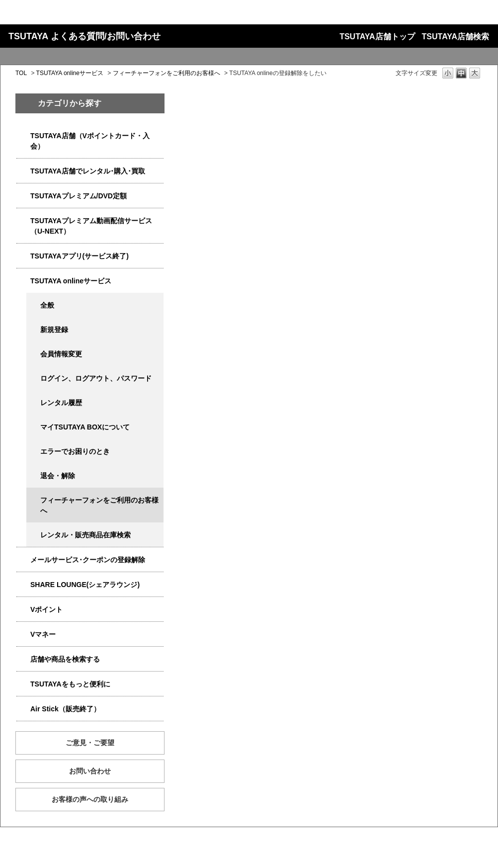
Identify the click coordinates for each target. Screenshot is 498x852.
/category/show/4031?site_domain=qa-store (23, 196)
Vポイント (46, 609)
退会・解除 (57, 476)
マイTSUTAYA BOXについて (85, 427)
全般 (47, 305)
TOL (21, 73)
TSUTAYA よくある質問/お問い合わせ (84, 36)
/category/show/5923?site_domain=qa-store (23, 221)
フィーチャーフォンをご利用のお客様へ (166, 73)
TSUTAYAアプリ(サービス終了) (79, 256)
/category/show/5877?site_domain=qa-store (23, 585)
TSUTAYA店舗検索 (455, 36)
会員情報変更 (61, 354)
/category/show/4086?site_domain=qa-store (23, 659)
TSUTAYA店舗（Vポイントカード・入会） (90, 141)
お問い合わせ (90, 771)
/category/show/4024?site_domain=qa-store (23, 684)
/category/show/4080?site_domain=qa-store (23, 560)
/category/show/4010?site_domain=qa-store (23, 281)
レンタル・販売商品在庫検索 (85, 535)
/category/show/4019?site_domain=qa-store (23, 256)
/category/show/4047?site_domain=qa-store (23, 136)
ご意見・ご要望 (90, 743)
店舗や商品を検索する (65, 659)
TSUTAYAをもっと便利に (70, 684)
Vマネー (43, 634)
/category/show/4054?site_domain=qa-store (23, 171)
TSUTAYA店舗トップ (377, 36)
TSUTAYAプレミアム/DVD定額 (78, 196)
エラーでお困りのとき (75, 451)
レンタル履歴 (61, 403)
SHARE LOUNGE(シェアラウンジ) (85, 585)
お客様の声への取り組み (90, 799)
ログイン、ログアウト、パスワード (96, 378)
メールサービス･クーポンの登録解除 (87, 560)
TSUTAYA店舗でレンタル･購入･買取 (87, 171)
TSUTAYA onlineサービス (69, 73)
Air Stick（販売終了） (65, 709)
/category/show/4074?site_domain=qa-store (23, 609)
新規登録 (54, 330)
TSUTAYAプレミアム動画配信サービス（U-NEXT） (91, 226)
